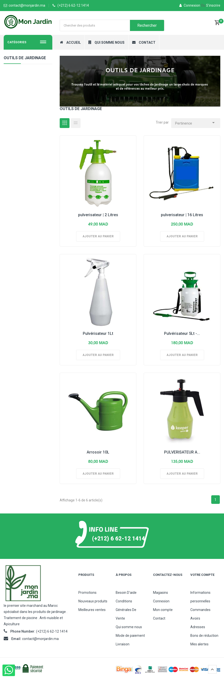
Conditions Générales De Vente (126, 609)
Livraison (122, 644)
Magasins (160, 593)
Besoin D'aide (126, 593)
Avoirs (195, 618)
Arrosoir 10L (98, 452)
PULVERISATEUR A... (182, 452)
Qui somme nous (129, 627)
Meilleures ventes (92, 610)
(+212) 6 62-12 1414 (73, 5)
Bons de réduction (204, 636)
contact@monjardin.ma (40, 639)
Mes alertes (199, 644)
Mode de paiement (130, 636)
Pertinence (195, 122)
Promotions (87, 593)
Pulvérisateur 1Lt (98, 333)
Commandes (200, 610)
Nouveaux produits (92, 601)
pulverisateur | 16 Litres (182, 215)
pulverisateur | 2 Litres (98, 215)
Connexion (190, 5)
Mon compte (163, 610)
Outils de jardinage (25, 58)
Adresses (197, 627)
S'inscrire (210, 5)
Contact (159, 618)
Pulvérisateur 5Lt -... (182, 333)
